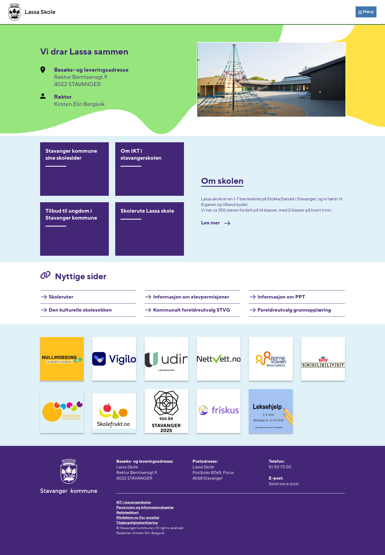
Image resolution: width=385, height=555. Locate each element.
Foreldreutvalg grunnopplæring (294, 310)
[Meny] (366, 11)
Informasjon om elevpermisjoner (191, 297)
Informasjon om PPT (281, 297)
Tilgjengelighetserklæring (137, 523)
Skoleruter (61, 297)
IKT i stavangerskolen (133, 502)
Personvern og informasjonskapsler (145, 507)
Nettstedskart (127, 512)
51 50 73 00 (280, 467)
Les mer (215, 222)
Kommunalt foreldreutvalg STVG (191, 310)
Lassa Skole (32, 12)
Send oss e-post (284, 483)
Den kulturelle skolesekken (80, 310)
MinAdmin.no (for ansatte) (137, 517)
